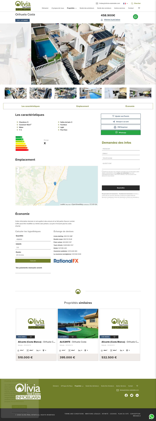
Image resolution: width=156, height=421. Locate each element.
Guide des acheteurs (87, 8)
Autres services (119, 8)
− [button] (17, 171)
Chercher (136, 3)
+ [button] (17, 169)
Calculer (33, 261)
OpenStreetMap (77, 204)
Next (136, 54)
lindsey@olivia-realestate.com (108, 3)
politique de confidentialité (123, 173)
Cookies (113, 414)
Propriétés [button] (71, 8)
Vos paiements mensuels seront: (29, 268)
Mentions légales (92, 414)
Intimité (105, 414)
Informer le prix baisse (112, 20)
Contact (131, 8)
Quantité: (19, 236)
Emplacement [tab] (82, 106)
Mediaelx (137, 416)
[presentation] (112, 181)
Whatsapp (121, 132)
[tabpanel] (36, 335)
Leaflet (62, 204)
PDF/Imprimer (121, 127)
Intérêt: (19, 244)
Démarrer (45, 8)
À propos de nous (58, 8)
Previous (19, 54)
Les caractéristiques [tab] (31, 106)
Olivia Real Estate (23, 6)
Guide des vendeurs (104, 8)
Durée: (18, 252)
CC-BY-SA (93, 204)
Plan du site (123, 414)
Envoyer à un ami (121, 122)
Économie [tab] (130, 106)
